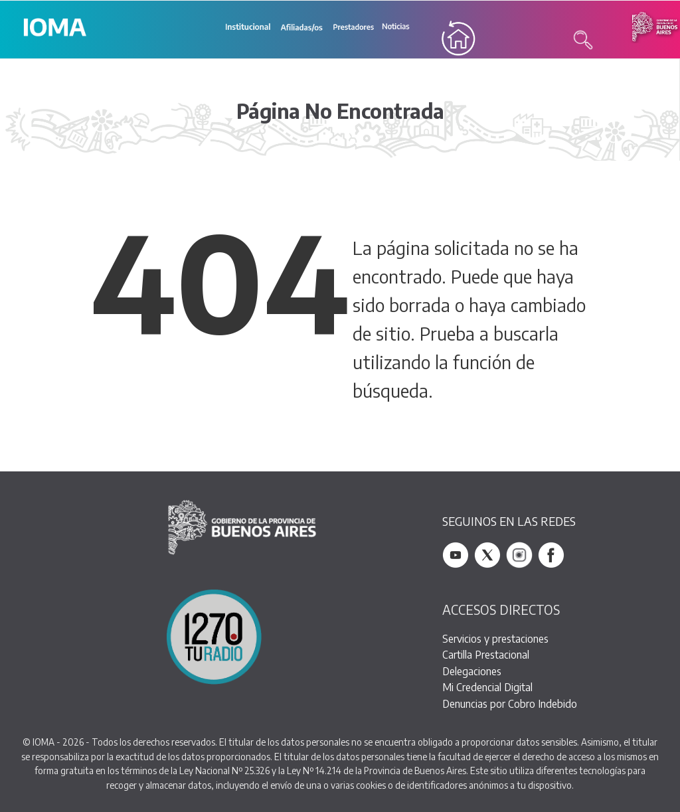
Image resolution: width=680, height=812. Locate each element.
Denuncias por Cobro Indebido (509, 703)
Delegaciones (471, 671)
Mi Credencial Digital (487, 687)
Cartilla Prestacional (485, 654)
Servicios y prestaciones (495, 638)
